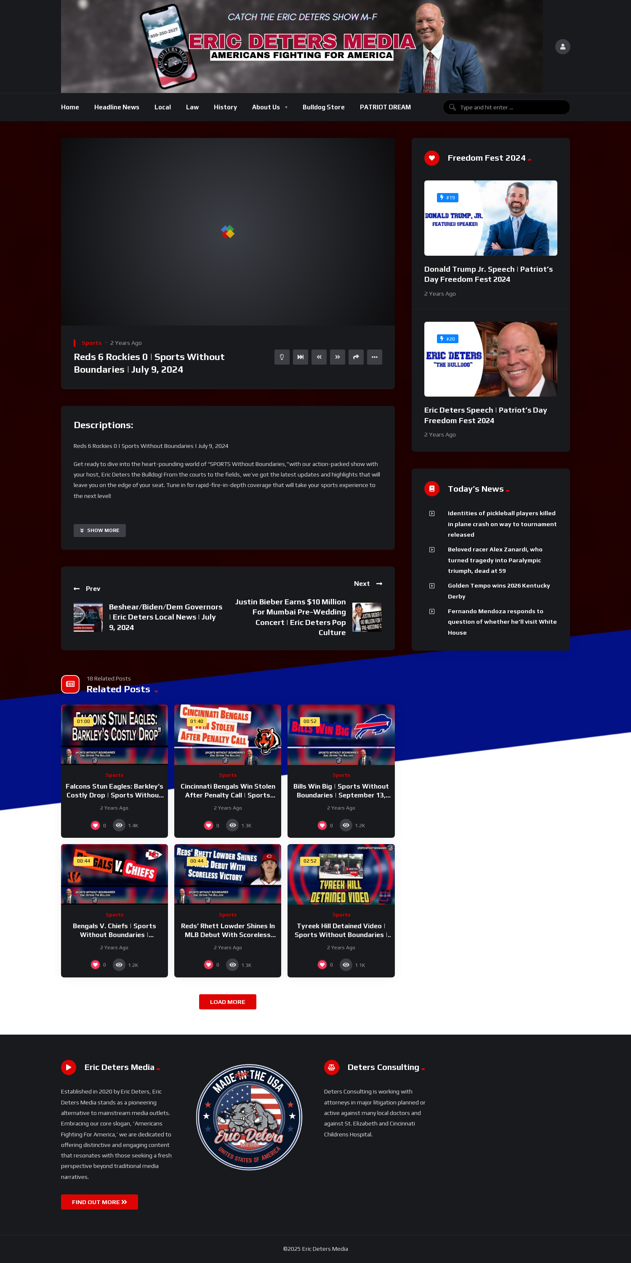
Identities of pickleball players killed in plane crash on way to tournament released (502, 524)
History (225, 107)
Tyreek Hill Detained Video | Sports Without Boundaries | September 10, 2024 (341, 935)
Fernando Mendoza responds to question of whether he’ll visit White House (502, 622)
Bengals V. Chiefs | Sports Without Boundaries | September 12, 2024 (114, 935)
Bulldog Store (324, 107)
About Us (266, 107)
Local (162, 107)
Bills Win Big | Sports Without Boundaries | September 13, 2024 (341, 795)
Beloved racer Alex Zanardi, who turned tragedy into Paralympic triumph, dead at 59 (495, 560)
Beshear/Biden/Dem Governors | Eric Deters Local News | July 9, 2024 (165, 617)
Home (70, 107)
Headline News (116, 107)
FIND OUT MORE (99, 1202)
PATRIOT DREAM (385, 107)
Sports (92, 342)
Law (192, 107)
